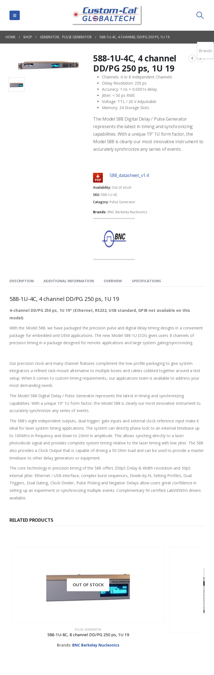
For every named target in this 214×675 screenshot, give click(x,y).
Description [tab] (21, 280)
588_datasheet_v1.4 (129, 175)
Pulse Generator (122, 202)
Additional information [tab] (68, 280)
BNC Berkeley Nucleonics (127, 212)
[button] (14, 15)
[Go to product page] (33, 566)
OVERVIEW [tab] (113, 280)
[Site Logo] (107, 15)
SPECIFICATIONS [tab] (146, 280)
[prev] (192, 58)
